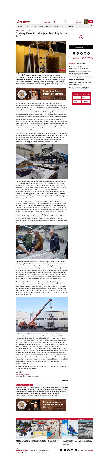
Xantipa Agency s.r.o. (45, 452)
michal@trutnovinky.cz (23, 374)
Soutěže (40, 26)
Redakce (63, 26)
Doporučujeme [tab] (81, 63)
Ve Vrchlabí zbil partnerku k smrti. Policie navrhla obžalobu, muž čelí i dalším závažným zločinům (80, 73)
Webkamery (48, 26)
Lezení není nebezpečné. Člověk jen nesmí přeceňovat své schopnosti (54, 442)
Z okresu (22, 30)
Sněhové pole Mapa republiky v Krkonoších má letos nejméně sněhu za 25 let (41, 389)
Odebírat (86, 101)
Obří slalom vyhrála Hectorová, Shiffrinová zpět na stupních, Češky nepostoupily (70, 442)
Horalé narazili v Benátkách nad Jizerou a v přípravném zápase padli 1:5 (39, 442)
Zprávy (20, 26)
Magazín (90, 21)
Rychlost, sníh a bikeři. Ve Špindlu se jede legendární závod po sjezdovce (23, 442)
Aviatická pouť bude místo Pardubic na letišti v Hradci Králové (36, 396)
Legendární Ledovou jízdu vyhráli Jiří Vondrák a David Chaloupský (38, 393)
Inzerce (70, 26)
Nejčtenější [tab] (72, 63)
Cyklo (18, 419)
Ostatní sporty (52, 419)
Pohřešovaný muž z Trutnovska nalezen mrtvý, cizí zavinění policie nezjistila (41, 391)
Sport (28, 26)
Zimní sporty (67, 419)
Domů (17, 30)
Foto (34, 26)
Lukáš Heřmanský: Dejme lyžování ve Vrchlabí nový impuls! (85, 442)
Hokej (34, 419)
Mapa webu (84, 450)
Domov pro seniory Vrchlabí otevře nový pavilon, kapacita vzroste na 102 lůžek (42, 387)
